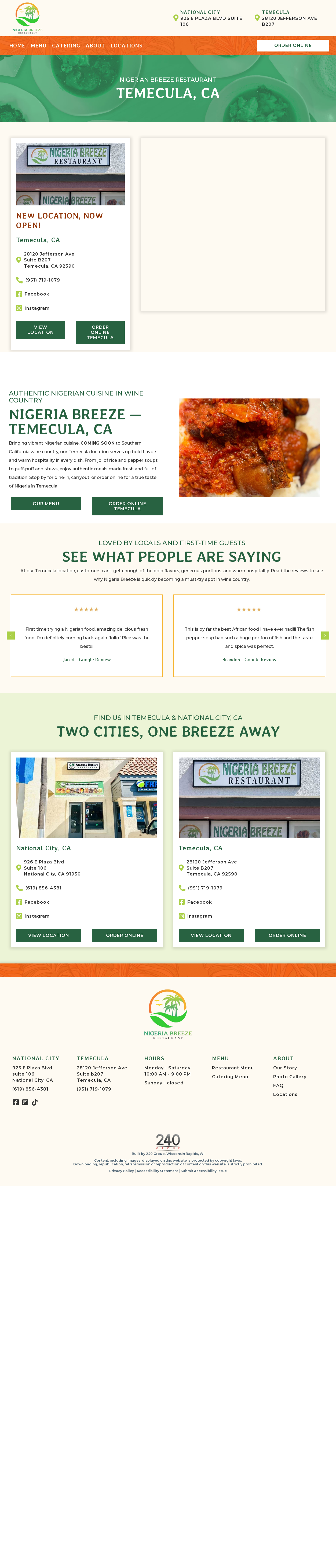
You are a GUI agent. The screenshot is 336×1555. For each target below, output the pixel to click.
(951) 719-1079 (94, 1089)
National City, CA (43, 848)
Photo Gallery (289, 1076)
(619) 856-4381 (30, 1089)
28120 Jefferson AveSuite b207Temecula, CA (102, 1074)
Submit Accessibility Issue (204, 1171)
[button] (15, 1102)
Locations (285, 1094)
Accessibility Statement (157, 1171)
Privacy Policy (121, 1171)
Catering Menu (230, 1076)
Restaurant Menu (233, 1067)
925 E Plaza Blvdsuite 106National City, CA (32, 1074)
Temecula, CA (38, 240)
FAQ (278, 1085)
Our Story (285, 1067)
